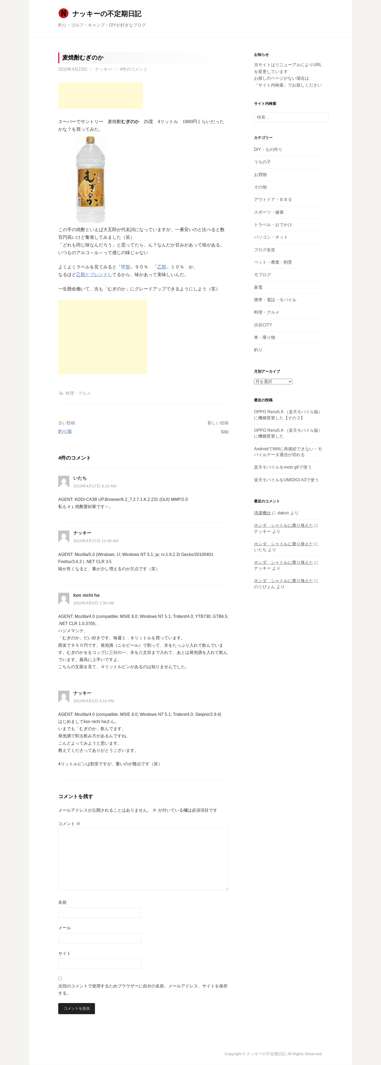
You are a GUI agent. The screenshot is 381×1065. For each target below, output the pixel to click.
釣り (258, 350)
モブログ (262, 274)
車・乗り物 (264, 337)
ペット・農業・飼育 (273, 262)
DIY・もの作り (268, 149)
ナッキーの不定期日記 (106, 14)
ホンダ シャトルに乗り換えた (283, 525)
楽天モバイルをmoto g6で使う (283, 467)
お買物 (260, 174)
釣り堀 (65, 431)
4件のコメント (134, 69)
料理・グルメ (78, 393)
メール (64, 927)
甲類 (125, 266)
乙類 (161, 266)
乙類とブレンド (92, 274)
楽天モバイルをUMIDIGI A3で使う (286, 480)
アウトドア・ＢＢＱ (273, 199)
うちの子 (262, 162)
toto (225, 431)
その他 (260, 187)
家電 (258, 287)
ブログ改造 (264, 250)
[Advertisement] (100, 95)
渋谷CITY (263, 325)
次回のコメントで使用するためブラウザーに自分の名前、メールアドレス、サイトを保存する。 (143, 989)
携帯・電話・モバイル (275, 300)
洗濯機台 (262, 513)
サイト (64, 953)
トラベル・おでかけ (273, 224)
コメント (69, 823)
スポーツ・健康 (269, 212)
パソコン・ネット (271, 237)
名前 (62, 902)
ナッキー (103, 69)
